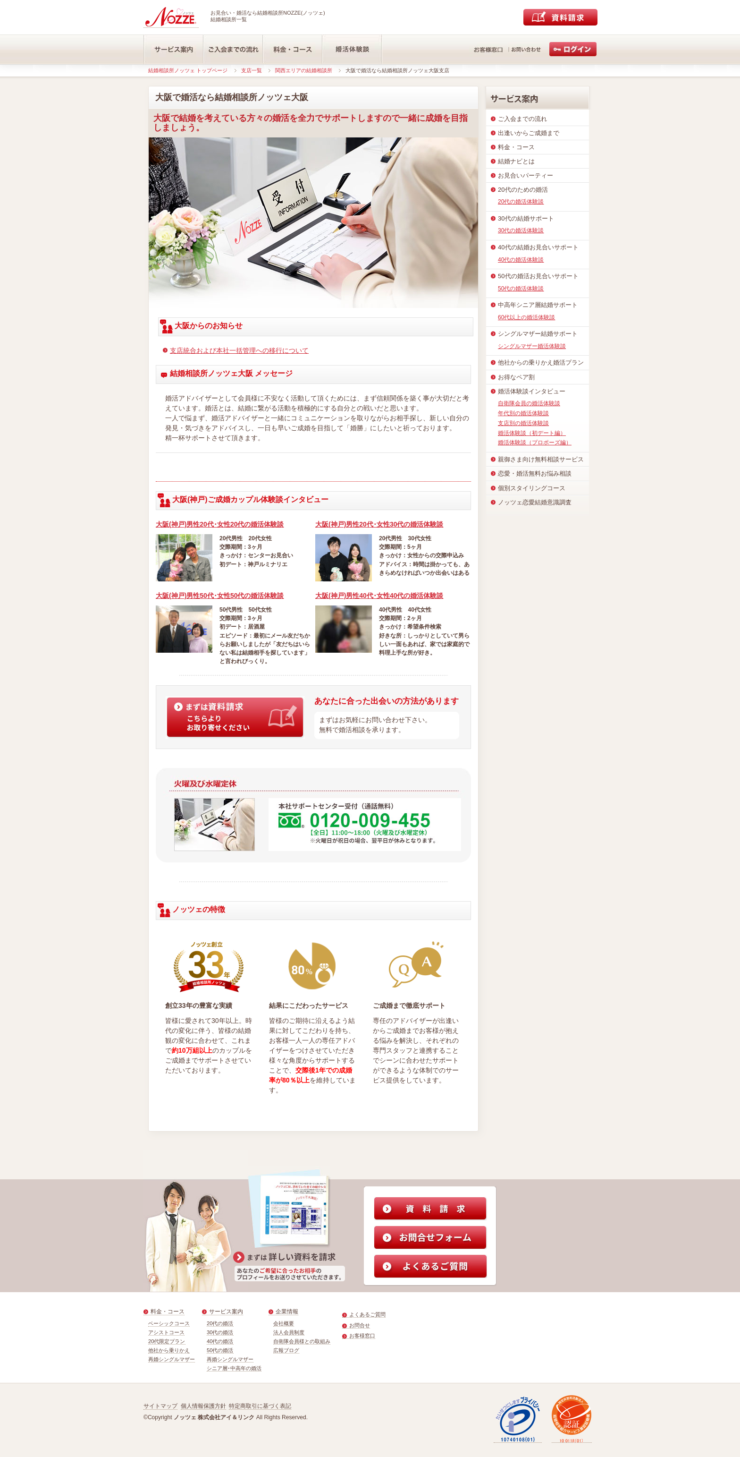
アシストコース (166, 1332)
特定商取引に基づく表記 (260, 1406)
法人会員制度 (288, 1332)
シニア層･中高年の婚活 (234, 1368)
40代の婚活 (220, 1341)
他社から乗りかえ (169, 1350)
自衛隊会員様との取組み (301, 1341)
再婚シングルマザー (171, 1359)
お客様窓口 (362, 1335)
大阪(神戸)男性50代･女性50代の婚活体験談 (220, 595)
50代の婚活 (220, 1350)
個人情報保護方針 (203, 1406)
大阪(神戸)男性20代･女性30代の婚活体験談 (379, 524)
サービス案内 (226, 1311)
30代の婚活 (220, 1332)
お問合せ (359, 1325)
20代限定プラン (166, 1341)
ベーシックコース (169, 1323)
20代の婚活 (220, 1323)
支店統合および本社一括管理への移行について (239, 350)
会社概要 (283, 1323)
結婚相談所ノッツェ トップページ (187, 70)
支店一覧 (251, 70)
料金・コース (168, 1311)
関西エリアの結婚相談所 (303, 70)
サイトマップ (160, 1406)
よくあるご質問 (367, 1314)
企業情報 (287, 1311)
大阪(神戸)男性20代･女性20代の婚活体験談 (220, 524)
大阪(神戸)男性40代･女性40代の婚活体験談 (379, 595)
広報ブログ (286, 1350)
